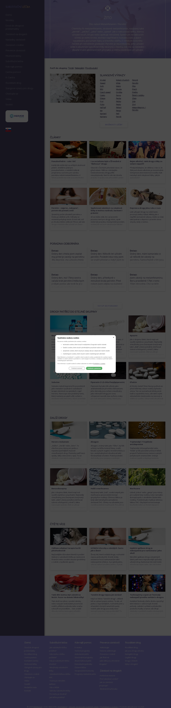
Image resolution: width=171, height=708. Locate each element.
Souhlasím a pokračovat (94, 369)
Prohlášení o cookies (99, 364)
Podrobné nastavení (76, 369)
